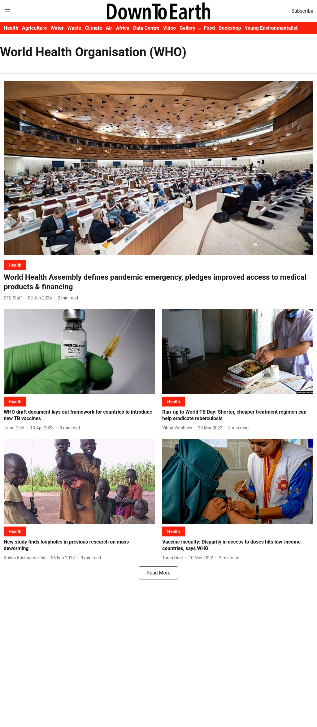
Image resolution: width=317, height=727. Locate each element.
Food (209, 28)
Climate (93, 28)
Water (56, 28)
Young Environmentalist (271, 28)
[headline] (158, 282)
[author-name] (14, 298)
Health (11, 28)
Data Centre (146, 28)
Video (169, 28)
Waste (74, 28)
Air (109, 28)
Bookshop (230, 28)
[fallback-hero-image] (158, 168)
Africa (122, 28)
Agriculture (34, 28)
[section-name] (15, 265)
